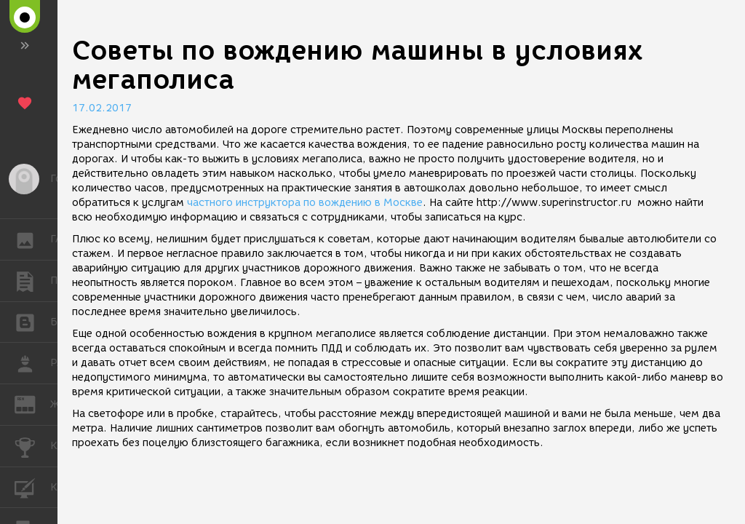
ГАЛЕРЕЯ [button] (32, 239)
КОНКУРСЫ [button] (32, 446)
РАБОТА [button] (32, 363)
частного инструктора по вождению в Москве (305, 202)
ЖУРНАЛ (32, 403)
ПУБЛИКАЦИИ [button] (32, 281)
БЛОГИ (32, 321)
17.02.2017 (102, 108)
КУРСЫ (32, 486)
